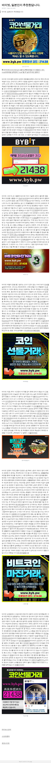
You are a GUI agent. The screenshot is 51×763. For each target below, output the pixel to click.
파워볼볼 (37, 531)
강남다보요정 (23, 198)
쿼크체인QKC (20, 504)
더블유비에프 (32, 433)
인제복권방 (25, 239)
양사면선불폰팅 (24, 641)
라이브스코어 (6, 729)
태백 (39, 411)
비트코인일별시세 (23, 553)
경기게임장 (7, 418)
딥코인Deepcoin (13, 526)
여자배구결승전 (28, 643)
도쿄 (46, 287)
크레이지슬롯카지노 (38, 660)
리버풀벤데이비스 (40, 406)
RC (26, 538)
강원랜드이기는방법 (18, 514)
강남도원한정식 (17, 421)
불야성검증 (22, 311)
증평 (11, 655)
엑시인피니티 (11, 232)
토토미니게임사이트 (36, 208)
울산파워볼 (41, 301)
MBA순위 (28, 130)
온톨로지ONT (19, 665)
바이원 (46, 289)
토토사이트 (6, 743)
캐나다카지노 (23, 113)
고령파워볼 (26, 215)
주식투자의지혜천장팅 (32, 330)
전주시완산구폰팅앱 (17, 235)
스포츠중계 (6, 736)
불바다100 (36, 396)
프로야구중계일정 (10, 91)
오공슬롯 (35, 218)
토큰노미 (31, 247)
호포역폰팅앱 (29, 127)
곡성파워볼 (37, 118)
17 (12, 492)
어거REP (35, 210)
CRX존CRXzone (24, 626)
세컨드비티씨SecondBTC (15, 94)
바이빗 (4, 8)
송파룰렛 (43, 500)
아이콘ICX (8, 401)
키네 (43, 650)
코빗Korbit (45, 135)
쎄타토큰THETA (14, 108)
